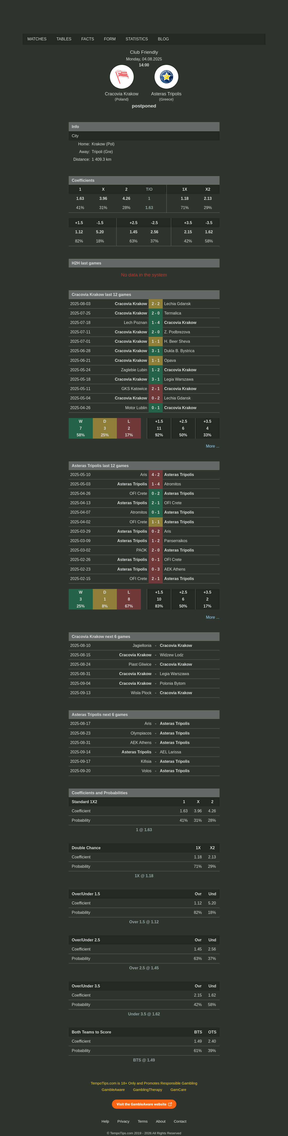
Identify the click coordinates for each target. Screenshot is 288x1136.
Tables (64, 39)
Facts (87, 39)
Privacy (123, 1121)
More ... (212, 446)
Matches (37, 39)
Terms (143, 1121)
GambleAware (113, 1090)
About (160, 1121)
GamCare (178, 1090)
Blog (163, 39)
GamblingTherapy (147, 1090)
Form (110, 39)
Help (105, 1121)
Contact (180, 1121)
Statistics (137, 39)
